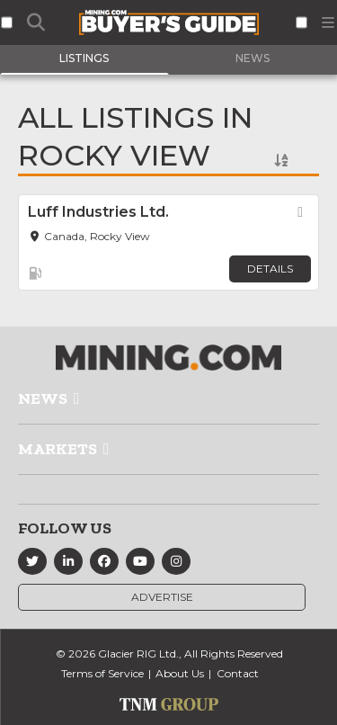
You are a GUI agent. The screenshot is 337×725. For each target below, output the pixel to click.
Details (270, 268)
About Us (179, 673)
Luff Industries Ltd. (98, 211)
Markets (57, 449)
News (42, 398)
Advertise (162, 597)
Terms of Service (102, 673)
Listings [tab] (84, 58)
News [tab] (252, 58)
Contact (238, 673)
